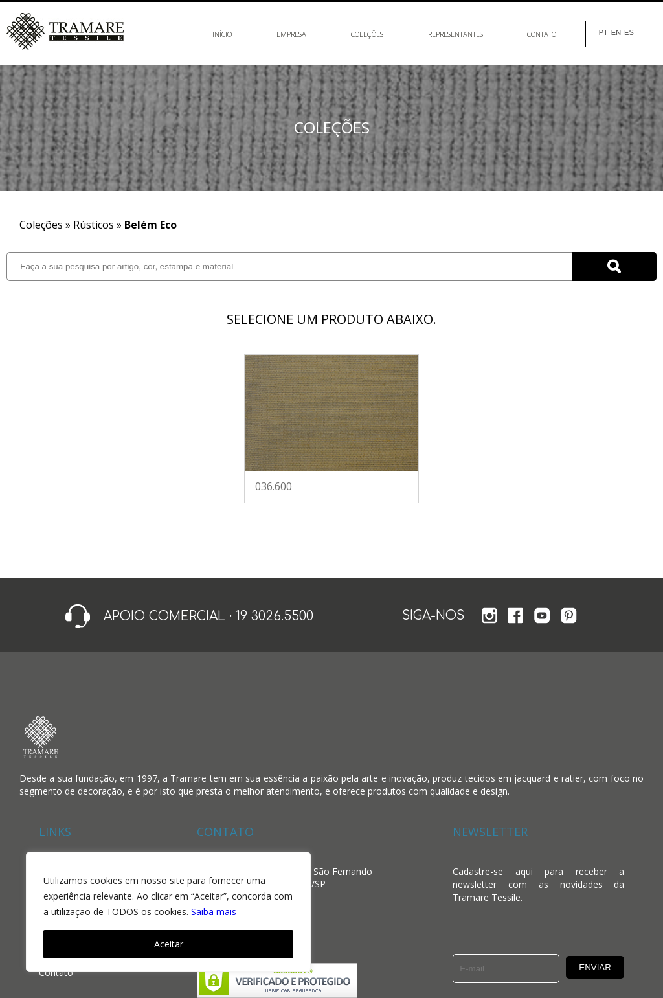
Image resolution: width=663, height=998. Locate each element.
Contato (541, 34)
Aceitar (168, 944)
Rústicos (93, 225)
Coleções (367, 34)
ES (629, 32)
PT (603, 32)
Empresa (291, 34)
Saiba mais (213, 911)
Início (222, 34)
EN (616, 32)
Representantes (455, 34)
